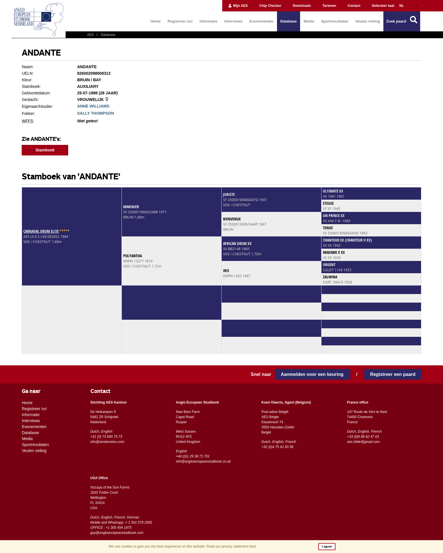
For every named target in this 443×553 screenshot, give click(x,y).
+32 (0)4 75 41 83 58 (277, 447)
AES (91, 35)
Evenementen (261, 21)
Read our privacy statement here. (232, 546)
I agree (327, 546)
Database (288, 21)
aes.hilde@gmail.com (363, 442)
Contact (354, 6)
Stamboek (44, 150)
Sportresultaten (334, 21)
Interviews (233, 21)
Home (155, 21)
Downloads (302, 6)
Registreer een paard (392, 374)
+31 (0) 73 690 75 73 (106, 437)
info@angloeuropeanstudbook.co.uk (203, 461)
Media (309, 21)
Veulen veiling (367, 21)
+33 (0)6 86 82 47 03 (363, 437)
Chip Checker (270, 6)
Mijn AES (238, 6)
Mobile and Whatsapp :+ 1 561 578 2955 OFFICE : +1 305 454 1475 (121, 525)
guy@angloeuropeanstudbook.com (116, 533)
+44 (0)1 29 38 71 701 (192, 456)
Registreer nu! (180, 21)
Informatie (209, 21)
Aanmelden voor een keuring (313, 374)
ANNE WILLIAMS (93, 106)
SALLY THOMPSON (95, 113)
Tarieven (329, 6)
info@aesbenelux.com (107, 442)
